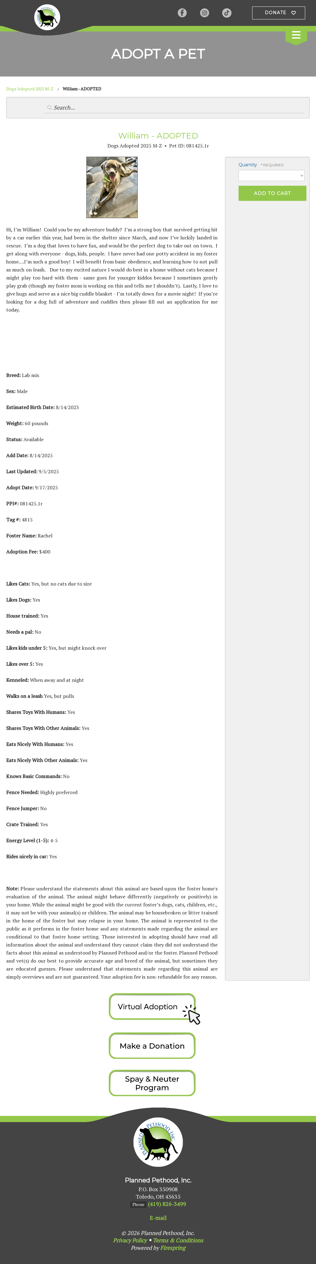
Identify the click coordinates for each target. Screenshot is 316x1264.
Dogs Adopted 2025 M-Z (29, 89)
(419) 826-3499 (167, 1204)
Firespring (172, 1247)
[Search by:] (174, 107)
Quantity (248, 165)
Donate (275, 12)
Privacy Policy (130, 1240)
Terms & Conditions (178, 1240)
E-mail (158, 1217)
